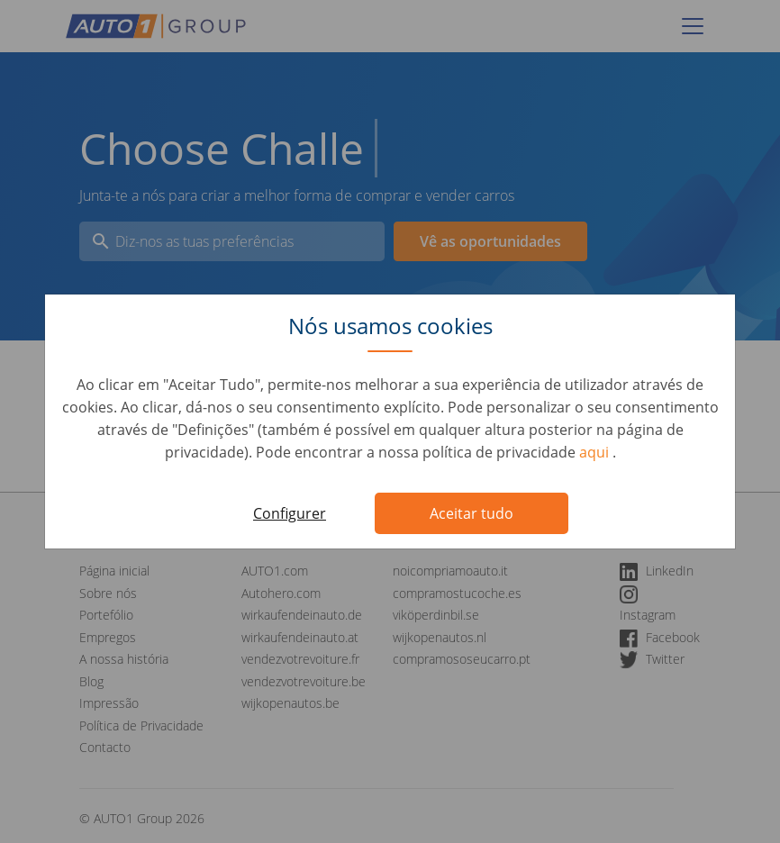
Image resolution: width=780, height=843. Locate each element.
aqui (595, 452)
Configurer (289, 513)
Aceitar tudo (471, 513)
